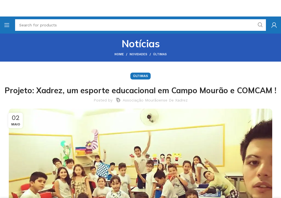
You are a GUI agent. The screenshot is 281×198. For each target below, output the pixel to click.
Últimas (160, 54)
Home (119, 54)
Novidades (138, 54)
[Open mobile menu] (6, 25)
